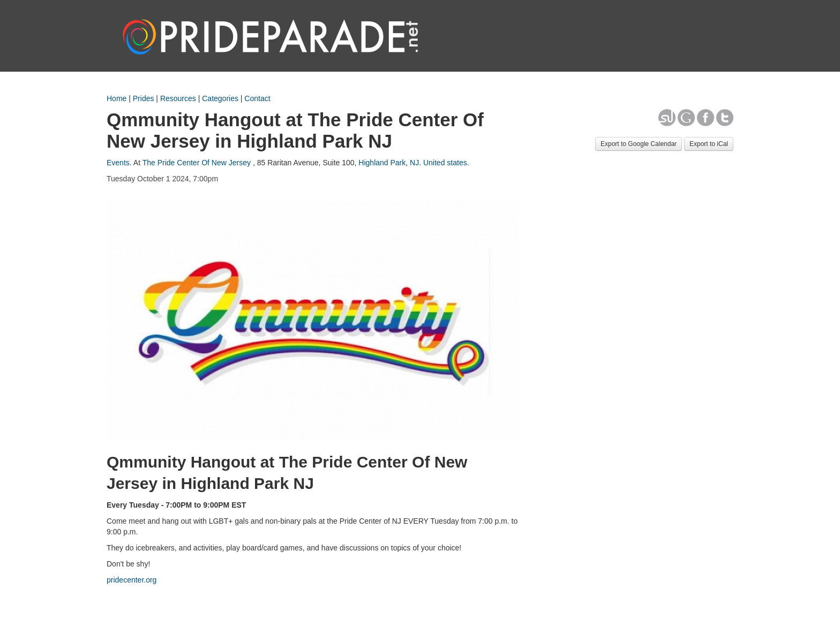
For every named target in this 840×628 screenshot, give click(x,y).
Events (118, 162)
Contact (257, 98)
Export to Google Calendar (639, 144)
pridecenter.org (131, 580)
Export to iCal (708, 144)
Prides (143, 98)
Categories (220, 98)
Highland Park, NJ (388, 162)
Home (116, 98)
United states (445, 162)
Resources (178, 98)
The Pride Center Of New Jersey (196, 162)
